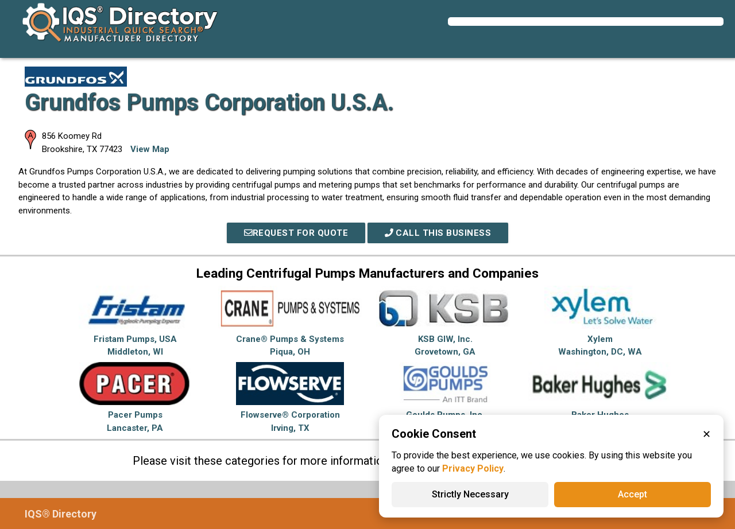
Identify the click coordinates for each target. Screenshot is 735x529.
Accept (632, 494)
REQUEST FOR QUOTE (296, 233)
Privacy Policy (473, 468)
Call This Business (438, 233)
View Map (149, 149)
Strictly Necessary (470, 494)
